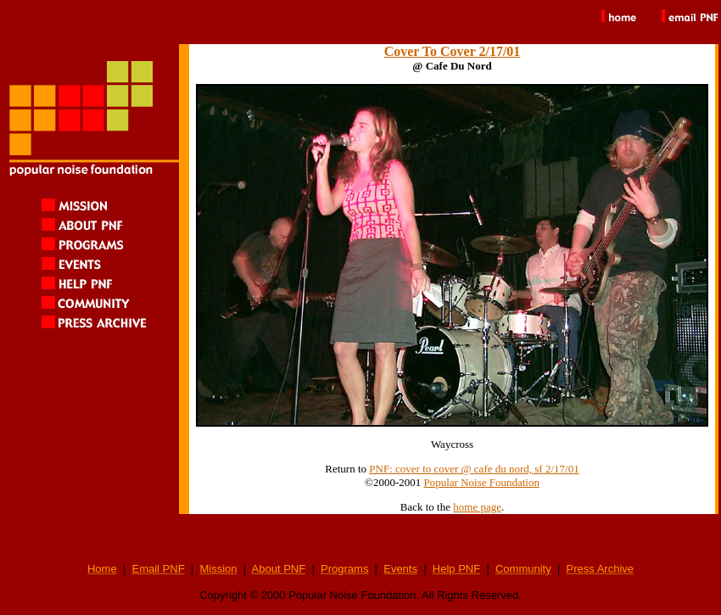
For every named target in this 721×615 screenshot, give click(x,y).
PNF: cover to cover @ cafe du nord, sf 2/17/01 (473, 468)
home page (477, 506)
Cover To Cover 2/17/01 (452, 51)
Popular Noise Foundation (481, 482)
